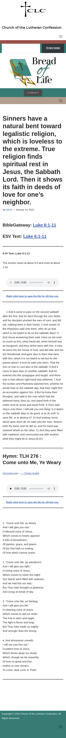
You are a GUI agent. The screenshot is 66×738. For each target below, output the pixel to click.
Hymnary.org (10, 473)
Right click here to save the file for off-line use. (32, 296)
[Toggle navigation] (60, 36)
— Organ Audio (29, 473)
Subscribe (53, 48)
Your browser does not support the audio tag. (32, 282)
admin (9, 209)
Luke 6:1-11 (44, 225)
